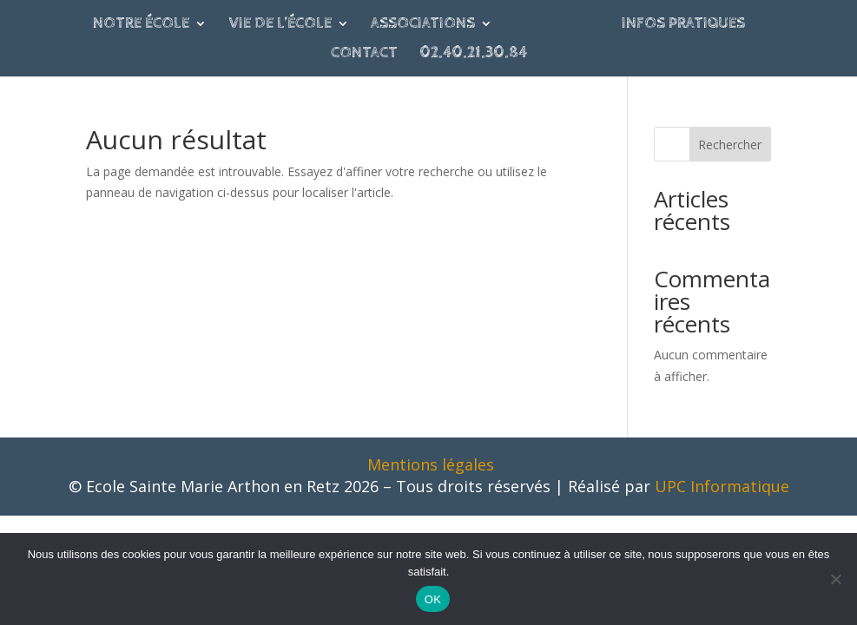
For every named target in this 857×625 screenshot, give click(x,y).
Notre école (141, 24)
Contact (364, 54)
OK (433, 599)
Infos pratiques (683, 24)
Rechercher (729, 144)
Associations (423, 24)
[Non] (835, 579)
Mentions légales (430, 464)
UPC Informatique (722, 486)
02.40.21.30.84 (473, 54)
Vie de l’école (280, 24)
